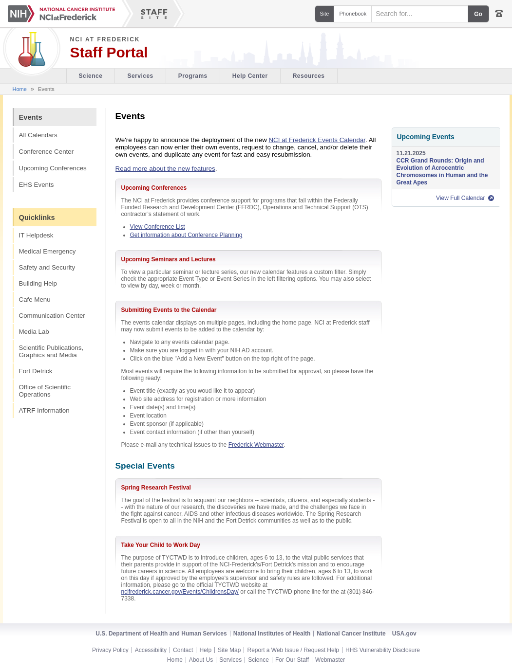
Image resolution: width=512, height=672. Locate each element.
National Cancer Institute (351, 633)
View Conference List (157, 226)
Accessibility (151, 650)
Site (324, 14)
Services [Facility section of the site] (140, 76)
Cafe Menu (35, 299)
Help (205, 650)
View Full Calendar (460, 198)
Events (30, 117)
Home (20, 89)
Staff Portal (109, 52)
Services (230, 659)
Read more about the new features (165, 168)
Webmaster (330, 659)
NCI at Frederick (105, 39)
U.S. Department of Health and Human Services (161, 633)
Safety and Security (47, 267)
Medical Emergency (47, 251)
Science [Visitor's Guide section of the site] (91, 76)
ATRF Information (44, 410)
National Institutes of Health (272, 633)
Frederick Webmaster (256, 444)
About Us (201, 659)
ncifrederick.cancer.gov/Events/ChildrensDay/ (180, 591)
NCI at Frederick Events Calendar (316, 140)
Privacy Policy (110, 650)
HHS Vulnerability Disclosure (382, 650)
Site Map (229, 650)
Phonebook (352, 14)
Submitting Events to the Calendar (169, 310)
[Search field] (419, 13)
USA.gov (404, 633)
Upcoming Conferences (53, 168)
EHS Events (36, 184)
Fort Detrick (36, 371)
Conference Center (46, 151)
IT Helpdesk (36, 235)
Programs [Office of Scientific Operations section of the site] (193, 76)
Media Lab (34, 331)
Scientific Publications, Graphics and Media (51, 351)
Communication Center (52, 315)
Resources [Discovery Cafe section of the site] (309, 76)
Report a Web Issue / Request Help (293, 650)
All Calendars (38, 135)
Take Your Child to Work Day (160, 545)
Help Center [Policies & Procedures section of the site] (250, 76)
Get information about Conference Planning (186, 235)
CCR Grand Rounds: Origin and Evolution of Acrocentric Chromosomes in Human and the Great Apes (442, 171)
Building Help (38, 283)
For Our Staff (292, 659)
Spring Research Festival (156, 487)
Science (258, 659)
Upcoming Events (426, 137)
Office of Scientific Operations (45, 390)
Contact (183, 650)
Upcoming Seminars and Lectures (168, 259)
